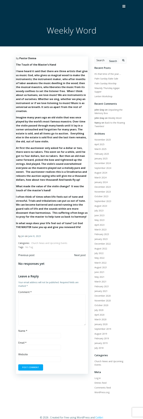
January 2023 (99, 234)
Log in (96, 373)
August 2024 (99, 168)
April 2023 (98, 220)
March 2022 (99, 258)
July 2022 (97, 248)
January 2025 (99, 153)
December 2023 (101, 182)
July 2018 (97, 343)
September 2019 (101, 324)
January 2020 (99, 319)
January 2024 (99, 177)
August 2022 (99, 243)
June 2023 (98, 210)
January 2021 (99, 286)
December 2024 (101, 158)
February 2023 (100, 229)
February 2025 (100, 149)
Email (22, 342)
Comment (24, 291)
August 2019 (99, 329)
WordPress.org (100, 387)
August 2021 (99, 262)
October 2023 (100, 191)
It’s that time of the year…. (106, 72)
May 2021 (98, 272)
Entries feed (99, 378)
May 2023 (98, 215)
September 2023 (101, 196)
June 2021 (98, 267)
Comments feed (101, 382)
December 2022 (101, 239)
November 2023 (101, 187)
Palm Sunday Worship (104, 82)
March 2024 (99, 172)
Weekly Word (113, 113)
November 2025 (101, 134)
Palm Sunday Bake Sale (105, 77)
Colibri (99, 410)
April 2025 (98, 139)
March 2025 (99, 144)
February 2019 (100, 333)
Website (22, 354)
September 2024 (101, 163)
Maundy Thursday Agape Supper (109, 87)
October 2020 (100, 300)
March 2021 (99, 276)
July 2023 (97, 206)
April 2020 (98, 310)
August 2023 (99, 201)
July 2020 (97, 305)
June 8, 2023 (34, 235)
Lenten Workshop (102, 91)
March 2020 (99, 314)
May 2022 (98, 253)
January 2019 (99, 338)
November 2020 (101, 295)
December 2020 (101, 291)
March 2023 (99, 224)
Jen (22, 235)
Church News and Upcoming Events (49, 242)
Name (22, 330)
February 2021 (100, 281)
